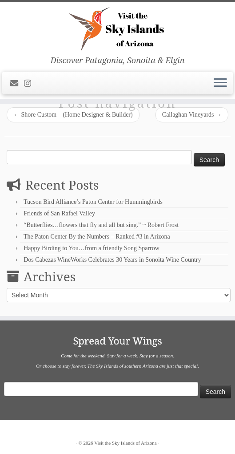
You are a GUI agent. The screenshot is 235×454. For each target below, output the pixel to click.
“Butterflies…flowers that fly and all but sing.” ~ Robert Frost (101, 225)
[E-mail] (17, 83)
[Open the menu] (220, 83)
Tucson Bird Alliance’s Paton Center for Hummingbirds (93, 202)
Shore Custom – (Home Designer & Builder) (73, 114)
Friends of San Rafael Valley (59, 213)
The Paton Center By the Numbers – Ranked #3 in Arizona (97, 236)
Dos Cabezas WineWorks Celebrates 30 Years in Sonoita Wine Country (112, 259)
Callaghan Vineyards (192, 114)
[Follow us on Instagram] (30, 83)
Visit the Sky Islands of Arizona (125, 443)
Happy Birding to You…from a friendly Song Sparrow (91, 248)
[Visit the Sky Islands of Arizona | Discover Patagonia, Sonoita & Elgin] (117, 29)
